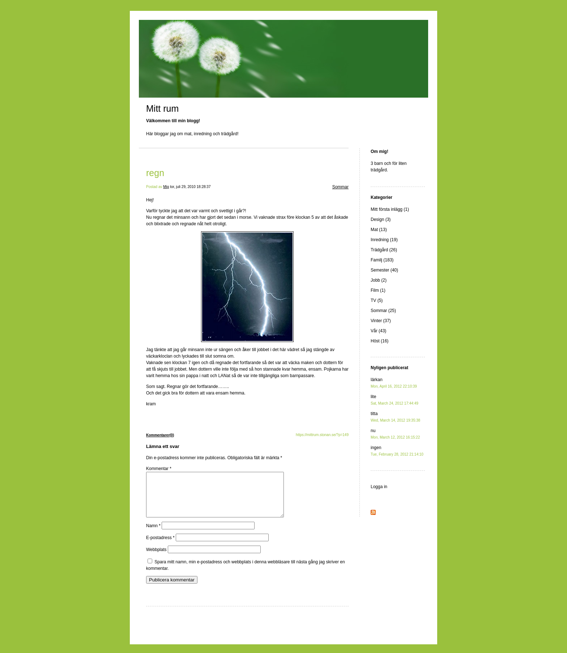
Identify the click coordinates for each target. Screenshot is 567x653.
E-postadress (160, 546)
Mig (166, 187)
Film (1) (378, 290)
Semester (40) (384, 270)
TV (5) (377, 300)
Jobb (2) (379, 280)
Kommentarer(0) (160, 435)
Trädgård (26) (384, 249)
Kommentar (158, 468)
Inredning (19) (384, 239)
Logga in (379, 486)
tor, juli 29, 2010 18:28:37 (190, 187)
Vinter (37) (381, 320)
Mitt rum (162, 108)
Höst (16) (379, 340)
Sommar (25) (383, 310)
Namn (153, 534)
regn (155, 173)
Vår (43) (378, 330)
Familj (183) (382, 260)
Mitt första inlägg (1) (390, 209)
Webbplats (156, 558)
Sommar (340, 186)
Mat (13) (379, 229)
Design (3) (381, 219)
